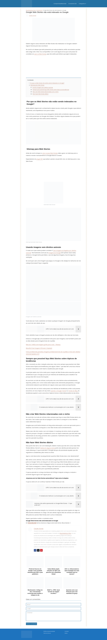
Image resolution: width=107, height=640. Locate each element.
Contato (67, 631)
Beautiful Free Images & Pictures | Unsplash (39, 348)
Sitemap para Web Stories (37, 85)
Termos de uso (47, 633)
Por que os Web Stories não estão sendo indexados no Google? (47, 83)
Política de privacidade (49, 631)
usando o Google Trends (58, 391)
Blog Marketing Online (65, 533)
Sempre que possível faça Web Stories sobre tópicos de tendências (51, 89)
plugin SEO (39, 159)
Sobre (66, 633)
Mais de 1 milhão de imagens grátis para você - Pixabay (43, 344)
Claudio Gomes (32, 15)
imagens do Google (55, 253)
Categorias (82, 3)
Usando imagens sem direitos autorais (42, 87)
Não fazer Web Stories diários (40, 94)
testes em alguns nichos (47, 448)
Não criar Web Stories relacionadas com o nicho (45, 92)
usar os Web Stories (40, 54)
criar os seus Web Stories (49, 153)
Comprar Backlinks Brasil (60, 3)
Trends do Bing (72, 391)
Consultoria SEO (72, 3)
